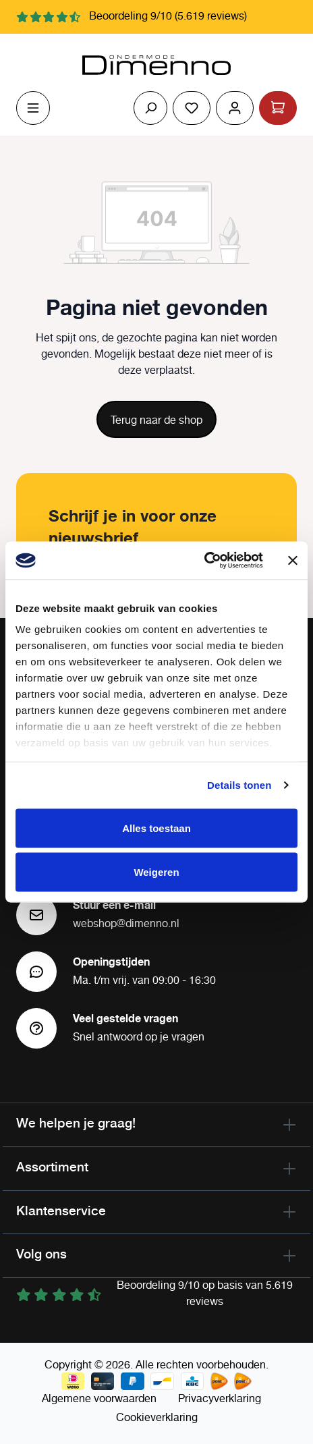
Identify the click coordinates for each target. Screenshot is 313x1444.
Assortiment (52, 1166)
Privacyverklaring (219, 1399)
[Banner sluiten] (292, 560)
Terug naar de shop (156, 420)
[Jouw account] (235, 108)
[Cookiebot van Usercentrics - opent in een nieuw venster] (204, 561)
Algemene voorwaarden (99, 1399)
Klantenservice (61, 1210)
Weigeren (156, 872)
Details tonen (239, 785)
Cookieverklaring (157, 1418)
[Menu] (33, 108)
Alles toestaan (156, 827)
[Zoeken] (150, 108)
